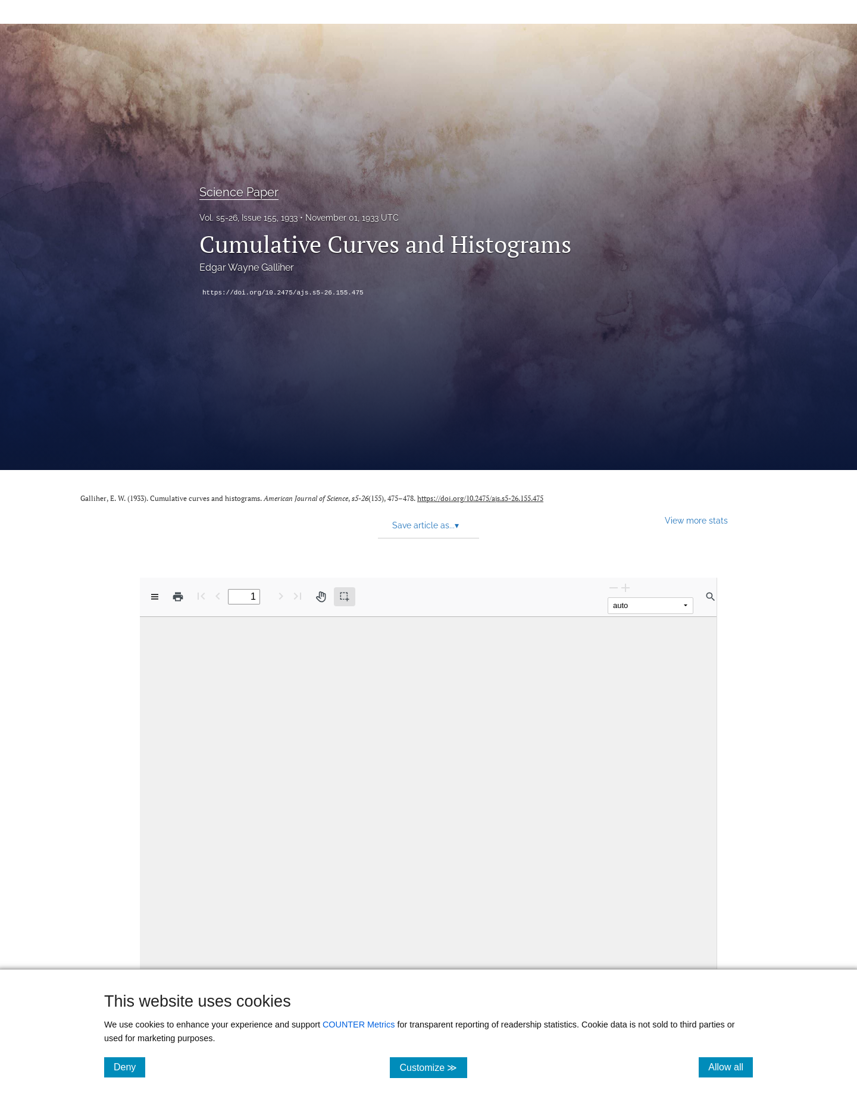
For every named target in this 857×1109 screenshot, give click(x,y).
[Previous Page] (218, 595)
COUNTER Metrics (359, 1024)
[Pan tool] (320, 596)
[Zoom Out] (613, 587)
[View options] (155, 597)
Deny (129, 1066)
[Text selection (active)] (344, 596)
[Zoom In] (625, 587)
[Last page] (297, 595)
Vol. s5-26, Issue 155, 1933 (248, 218)
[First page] (201, 595)
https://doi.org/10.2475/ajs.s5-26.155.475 (283, 292)
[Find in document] (710, 596)
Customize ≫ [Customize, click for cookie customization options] (433, 1067)
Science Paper (239, 192)
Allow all (730, 1066)
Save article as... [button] (425, 525)
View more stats (696, 520)
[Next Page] (281, 595)
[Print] (178, 596)
